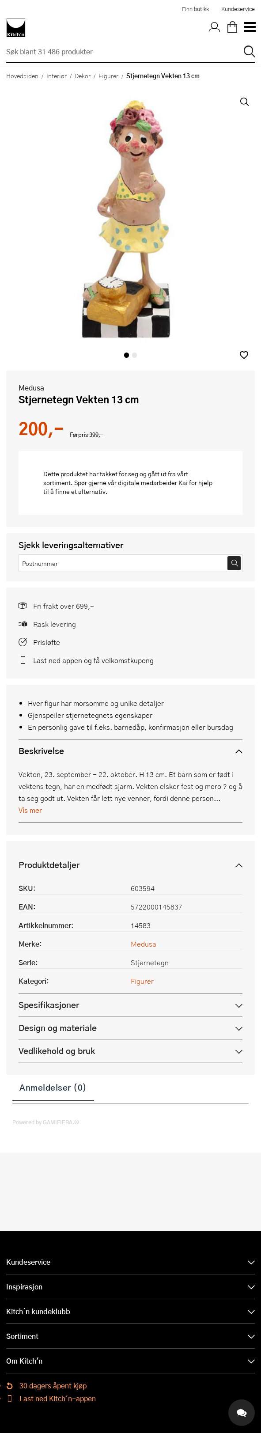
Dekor (83, 75)
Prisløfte (46, 642)
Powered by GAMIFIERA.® (45, 1122)
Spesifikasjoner (49, 1004)
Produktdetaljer (49, 864)
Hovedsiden (22, 75)
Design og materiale (58, 1027)
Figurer (108, 75)
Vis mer (30, 810)
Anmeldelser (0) (53, 1087)
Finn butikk (195, 9)
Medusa (31, 388)
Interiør (56, 75)
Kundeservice (238, 9)
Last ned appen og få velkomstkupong (93, 660)
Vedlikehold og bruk (57, 1050)
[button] (244, 355)
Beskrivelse (41, 750)
